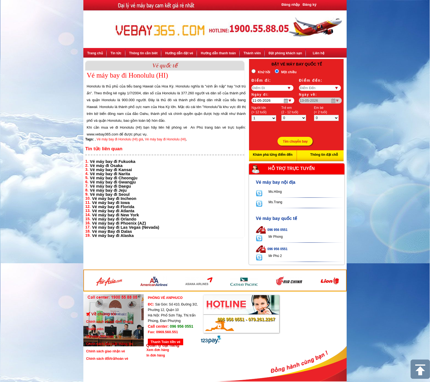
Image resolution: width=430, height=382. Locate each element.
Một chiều (288, 72)
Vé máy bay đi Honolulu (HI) (165, 139)
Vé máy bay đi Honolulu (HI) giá (120, 139)
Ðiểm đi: (261, 80)
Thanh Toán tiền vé (165, 342)
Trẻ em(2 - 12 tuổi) (289, 110)
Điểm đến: (310, 80)
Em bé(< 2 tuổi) (320, 110)
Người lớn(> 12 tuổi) (259, 110)
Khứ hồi (264, 72)
